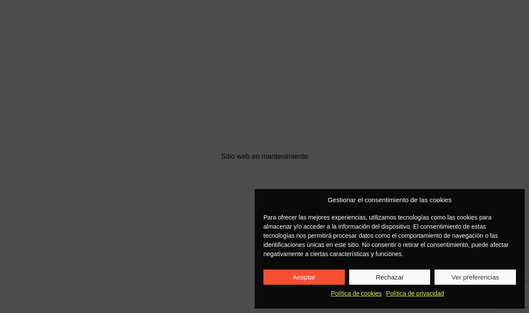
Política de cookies (356, 293)
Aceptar (304, 277)
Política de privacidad (415, 293)
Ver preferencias (475, 277)
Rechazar (390, 277)
